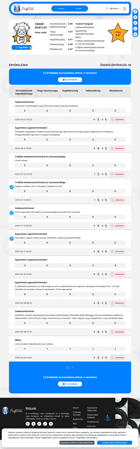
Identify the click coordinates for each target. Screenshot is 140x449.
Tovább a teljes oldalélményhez (114, 443)
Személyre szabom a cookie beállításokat (77, 443)
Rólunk (76, 417)
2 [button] (72, 377)
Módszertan (78, 428)
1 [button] (67, 377)
